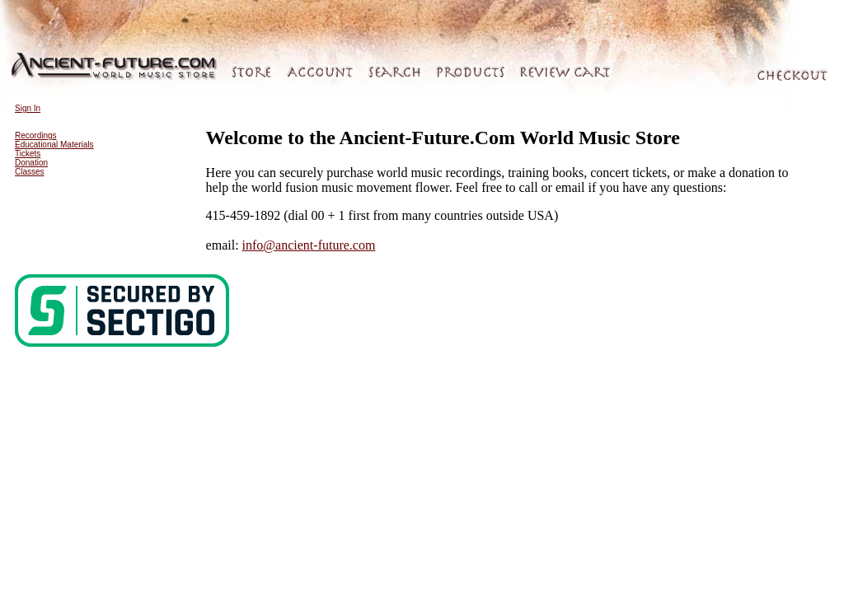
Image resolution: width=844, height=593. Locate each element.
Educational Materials (54, 144)
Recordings (36, 135)
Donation (31, 162)
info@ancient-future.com (309, 245)
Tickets (27, 153)
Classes (30, 171)
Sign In (27, 108)
